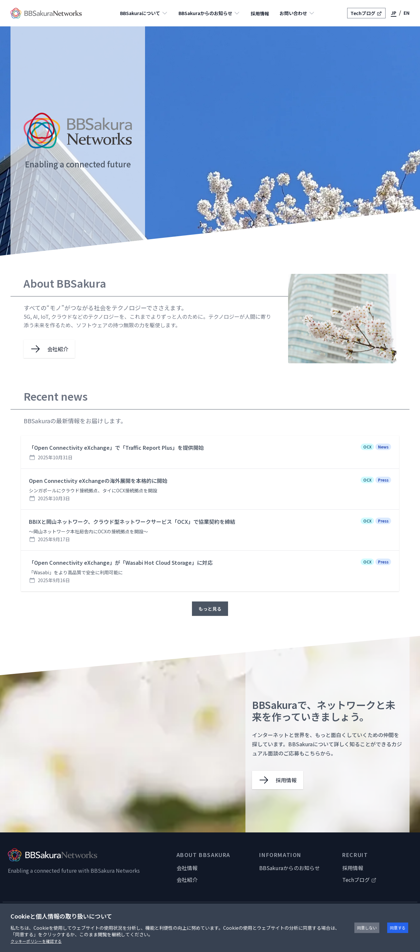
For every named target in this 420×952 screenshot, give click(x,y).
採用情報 (260, 13)
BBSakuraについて (144, 13)
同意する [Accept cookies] (398, 927)
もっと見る (210, 608)
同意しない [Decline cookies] (367, 927)
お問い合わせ (297, 13)
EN (407, 13)
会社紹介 (187, 880)
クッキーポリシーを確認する (36, 941)
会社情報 (187, 868)
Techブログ (366, 13)
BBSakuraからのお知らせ (209, 13)
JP (393, 13)
